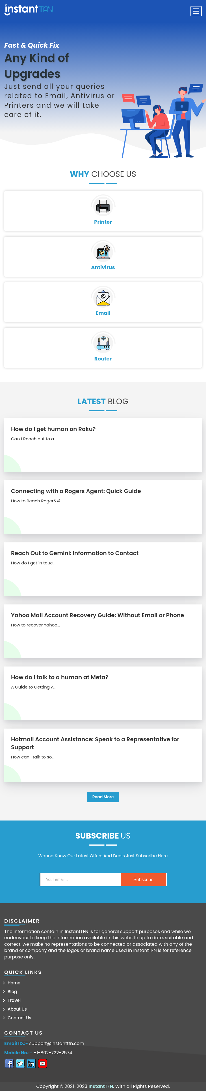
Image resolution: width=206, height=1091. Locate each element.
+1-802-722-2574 (52, 1053)
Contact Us (19, 1018)
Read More (103, 797)
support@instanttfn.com (56, 1044)
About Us (17, 1009)
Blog (12, 992)
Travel (14, 1000)
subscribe (143, 879)
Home (14, 983)
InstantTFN (100, 1086)
